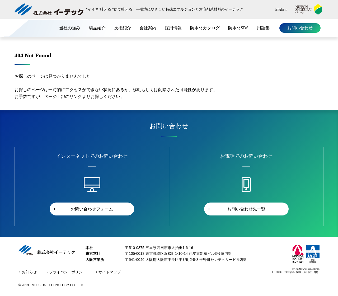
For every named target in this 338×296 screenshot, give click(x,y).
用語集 (263, 28)
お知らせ (29, 272)
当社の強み (69, 28)
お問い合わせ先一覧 (246, 209)
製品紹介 (97, 28)
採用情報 (173, 28)
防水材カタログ (205, 28)
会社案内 (147, 28)
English (281, 9)
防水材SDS (238, 28)
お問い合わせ (300, 28)
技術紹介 (122, 28)
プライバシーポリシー (67, 272)
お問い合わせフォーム (92, 209)
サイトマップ (109, 272)
